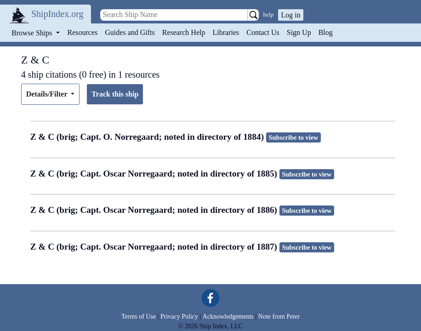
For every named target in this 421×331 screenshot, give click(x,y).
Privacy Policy (179, 316)
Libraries (225, 32)
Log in (290, 15)
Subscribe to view (294, 137)
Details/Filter (47, 94)
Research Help (183, 32)
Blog (326, 32)
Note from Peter (279, 316)
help (268, 14)
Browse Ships (32, 33)
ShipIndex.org (57, 14)
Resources (83, 32)
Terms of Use (138, 316)
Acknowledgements (228, 316)
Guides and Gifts (129, 32)
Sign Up (299, 32)
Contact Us (262, 32)
